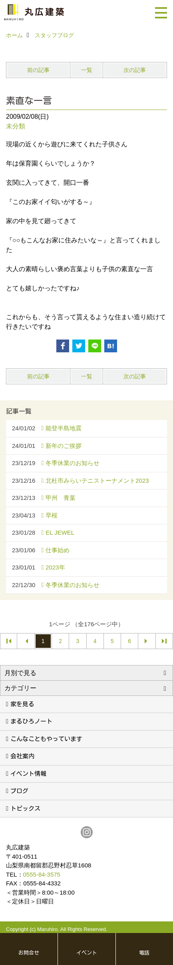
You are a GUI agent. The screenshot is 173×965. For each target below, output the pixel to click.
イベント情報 (28, 774)
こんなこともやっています (46, 739)
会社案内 (22, 756)
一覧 (86, 70)
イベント (86, 952)
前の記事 (38, 70)
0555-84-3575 (41, 874)
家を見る (22, 704)
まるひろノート (31, 721)
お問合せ (28, 952)
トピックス (25, 808)
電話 (144, 952)
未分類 (15, 126)
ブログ (19, 791)
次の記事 (134, 70)
